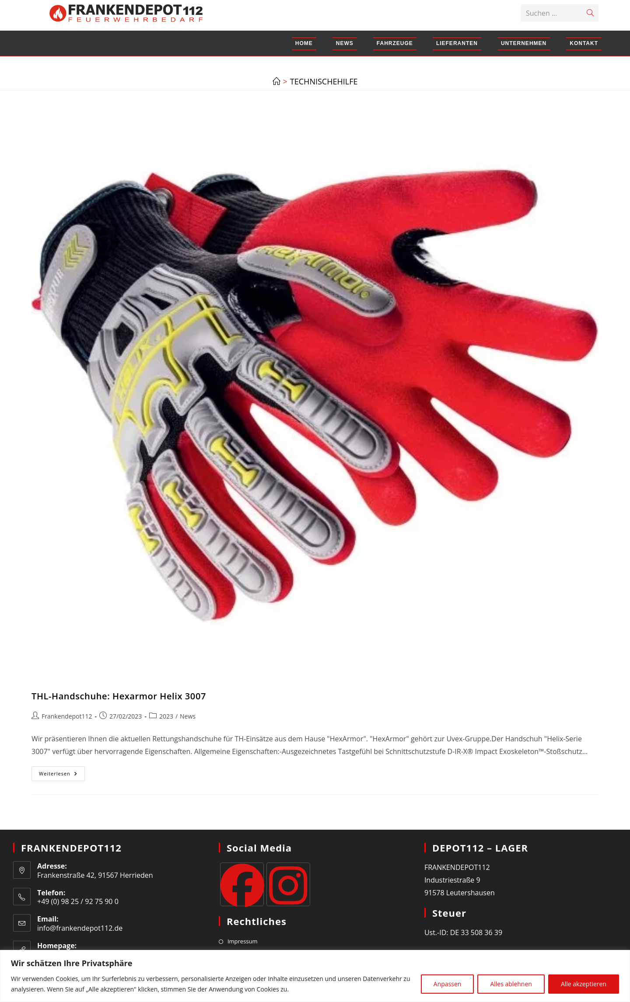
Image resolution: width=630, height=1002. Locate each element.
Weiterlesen (62, 775)
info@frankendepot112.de (79, 928)
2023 (166, 716)
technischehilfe (324, 81)
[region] (315, 976)
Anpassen (448, 984)
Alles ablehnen (511, 984)
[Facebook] (242, 884)
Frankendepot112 (67, 716)
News (188, 716)
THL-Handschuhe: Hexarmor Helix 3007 (119, 696)
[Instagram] (288, 884)
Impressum (243, 941)
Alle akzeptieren (583, 984)
